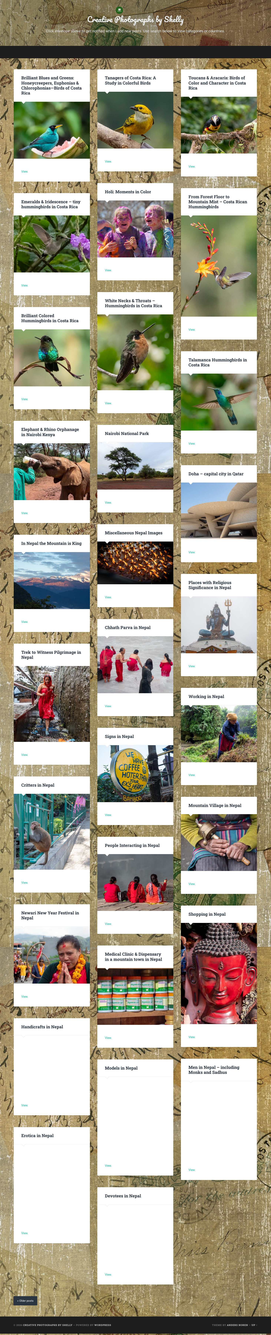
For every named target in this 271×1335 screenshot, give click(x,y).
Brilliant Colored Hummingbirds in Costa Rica (49, 319)
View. (25, 173)
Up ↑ (254, 1326)
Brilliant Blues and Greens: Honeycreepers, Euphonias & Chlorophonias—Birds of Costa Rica (51, 86)
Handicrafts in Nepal (42, 1028)
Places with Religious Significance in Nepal (210, 586)
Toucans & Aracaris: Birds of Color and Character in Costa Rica (217, 84)
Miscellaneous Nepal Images (133, 534)
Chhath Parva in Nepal (128, 628)
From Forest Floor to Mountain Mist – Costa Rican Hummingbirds (218, 202)
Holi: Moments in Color (128, 192)
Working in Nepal (206, 697)
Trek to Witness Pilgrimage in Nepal (51, 655)
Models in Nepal (121, 1069)
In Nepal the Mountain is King (51, 544)
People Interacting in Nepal (132, 846)
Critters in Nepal (37, 786)
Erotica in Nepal (37, 1137)
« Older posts (25, 1302)
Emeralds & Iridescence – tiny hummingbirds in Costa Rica (50, 205)
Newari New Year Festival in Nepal (50, 916)
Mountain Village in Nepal (215, 806)
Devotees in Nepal (123, 1197)
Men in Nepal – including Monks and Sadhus (214, 1071)
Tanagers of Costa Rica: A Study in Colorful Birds (130, 81)
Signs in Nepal (119, 737)
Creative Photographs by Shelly (135, 19)
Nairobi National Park (127, 434)
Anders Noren (237, 1326)
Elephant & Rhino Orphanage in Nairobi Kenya (50, 433)
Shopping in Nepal (207, 915)
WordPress (102, 1326)
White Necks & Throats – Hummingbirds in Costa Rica (133, 304)
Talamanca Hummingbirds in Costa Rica (218, 363)
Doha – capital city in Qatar (216, 475)
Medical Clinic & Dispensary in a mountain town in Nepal (133, 958)
